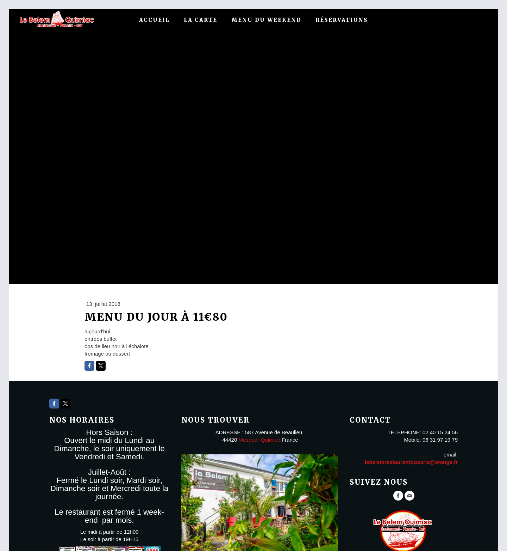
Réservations (341, 20)
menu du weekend (266, 20)
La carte (200, 20)
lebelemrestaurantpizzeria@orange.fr (411, 462)
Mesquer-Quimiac (259, 440)
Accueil (154, 20)
